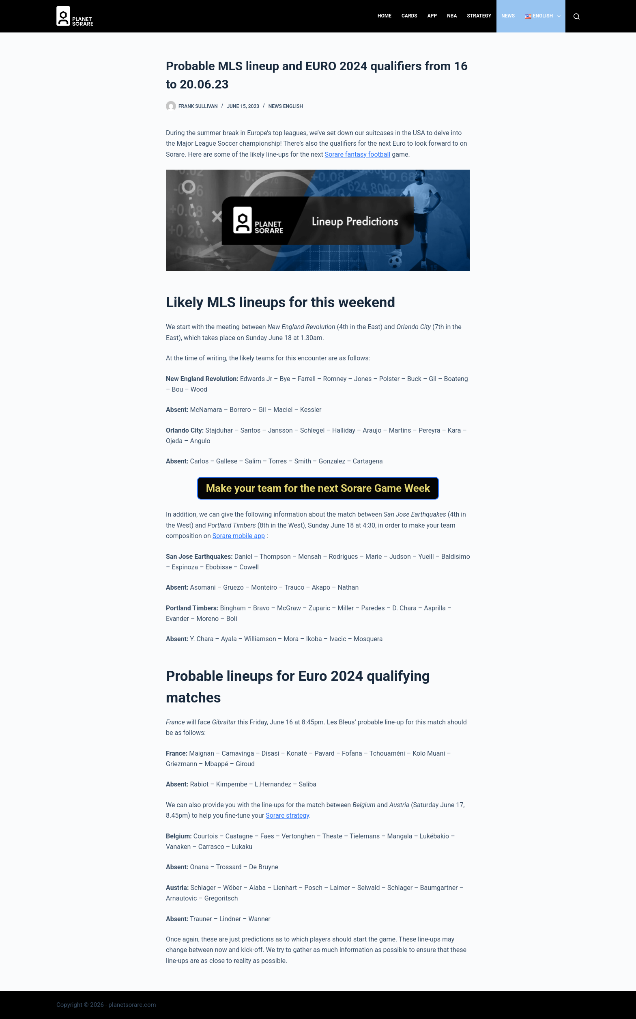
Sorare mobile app (239, 536)
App (432, 16)
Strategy (479, 16)
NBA (452, 16)
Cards (409, 16)
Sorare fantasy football (358, 154)
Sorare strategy (287, 815)
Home (384, 16)
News (508, 16)
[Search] (577, 16)
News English (286, 106)
